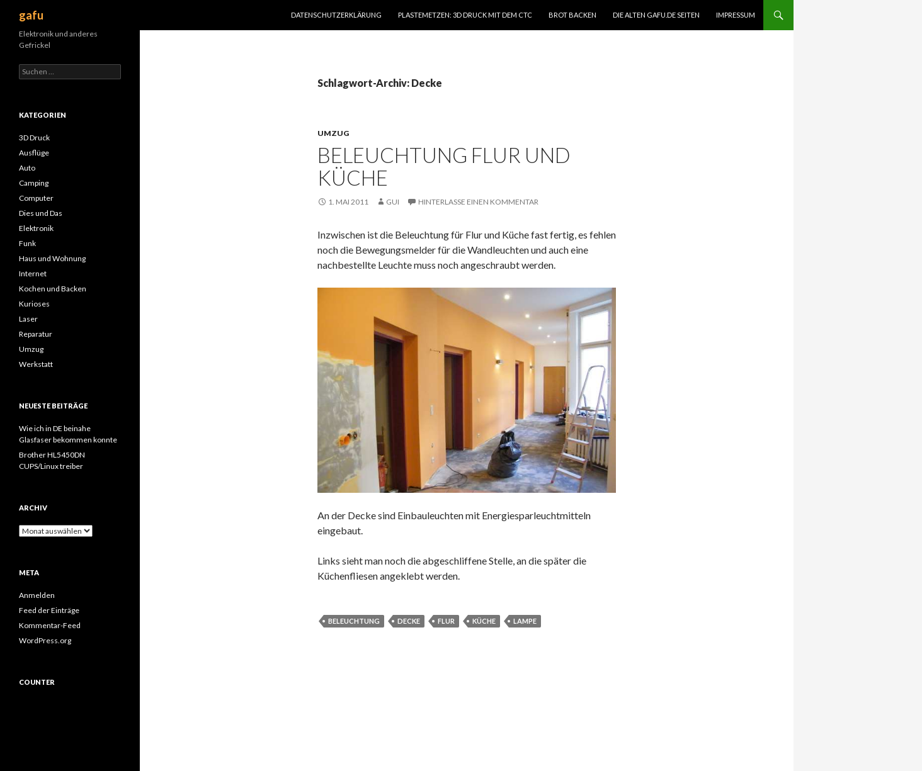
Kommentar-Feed (50, 625)
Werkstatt (36, 364)
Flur (446, 621)
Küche (484, 621)
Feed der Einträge (49, 610)
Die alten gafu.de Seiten (656, 15)
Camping (33, 183)
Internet (33, 273)
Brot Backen (572, 15)
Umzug (333, 133)
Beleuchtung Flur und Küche (444, 166)
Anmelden (37, 595)
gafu (31, 15)
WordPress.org (45, 640)
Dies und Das (40, 213)
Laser (28, 319)
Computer (36, 198)
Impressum (735, 15)
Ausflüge (34, 152)
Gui (392, 201)
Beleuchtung (354, 621)
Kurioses (34, 303)
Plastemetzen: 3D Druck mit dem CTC (465, 15)
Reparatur (35, 334)
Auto (27, 167)
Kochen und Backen (52, 288)
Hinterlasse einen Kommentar (478, 201)
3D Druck (34, 137)
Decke (408, 621)
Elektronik (36, 228)
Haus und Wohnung (52, 258)
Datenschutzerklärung (336, 15)
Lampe (525, 621)
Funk (27, 243)
